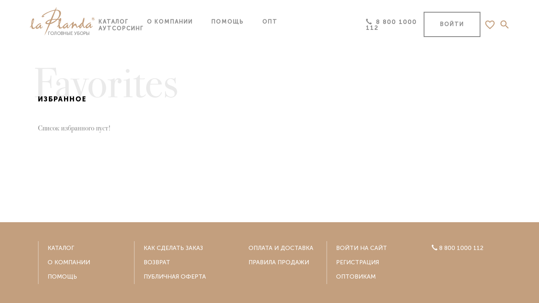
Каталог (113, 22)
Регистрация (357, 262)
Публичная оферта (175, 276)
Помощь (227, 22)
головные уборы (59, 21)
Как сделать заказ (173, 248)
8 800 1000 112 (391, 25)
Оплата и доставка (280, 248)
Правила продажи (278, 262)
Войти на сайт (361, 248)
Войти (452, 24)
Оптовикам (356, 276)
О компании (170, 22)
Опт (270, 22)
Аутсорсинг (121, 28)
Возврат (157, 262)
